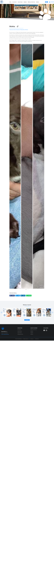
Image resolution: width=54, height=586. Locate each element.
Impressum (31, 338)
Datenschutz (37, 338)
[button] (10, 166)
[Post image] (7, 312)
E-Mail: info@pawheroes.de (5, 334)
